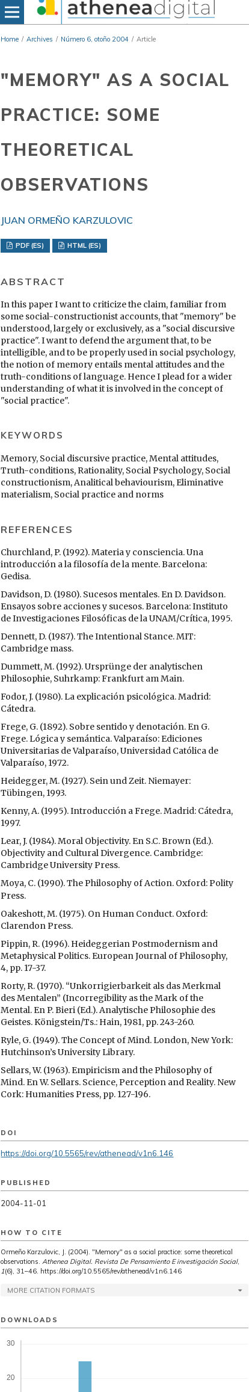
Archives (39, 39)
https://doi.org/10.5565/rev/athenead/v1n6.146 (87, 1153)
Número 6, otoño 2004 (95, 39)
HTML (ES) (83, 245)
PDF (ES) (29, 245)
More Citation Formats (50, 1290)
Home (10, 39)
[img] (124, 12)
